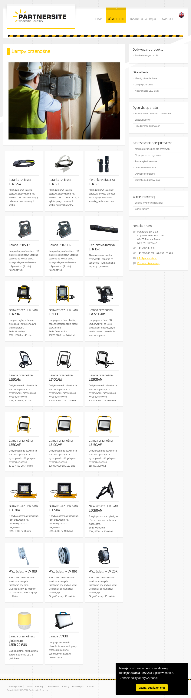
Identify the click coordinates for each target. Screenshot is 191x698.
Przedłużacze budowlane (147, 126)
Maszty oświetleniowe (146, 78)
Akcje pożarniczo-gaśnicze (148, 155)
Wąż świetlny (23, 571)
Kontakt (90, 686)
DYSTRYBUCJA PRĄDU (143, 19)
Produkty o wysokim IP (146, 55)
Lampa (19, 245)
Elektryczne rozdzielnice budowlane (153, 113)
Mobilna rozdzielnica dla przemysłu (152, 149)
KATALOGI (167, 19)
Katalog (65, 686)
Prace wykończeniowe (146, 161)
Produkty (39, 686)
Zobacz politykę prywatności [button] (138, 678)
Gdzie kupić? (78, 686)
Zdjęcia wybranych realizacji (149, 202)
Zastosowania (52, 686)
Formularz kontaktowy (148, 263)
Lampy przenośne (144, 84)
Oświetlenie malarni (145, 174)
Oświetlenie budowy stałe (147, 180)
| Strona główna (14, 686)
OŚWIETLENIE (116, 19)
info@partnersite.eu (147, 258)
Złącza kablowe (143, 120)
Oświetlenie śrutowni (145, 167)
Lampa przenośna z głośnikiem (22, 640)
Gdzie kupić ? (142, 209)
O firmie (28, 686)
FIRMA (98, 19)
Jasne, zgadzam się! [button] (152, 687)
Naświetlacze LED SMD (147, 91)
